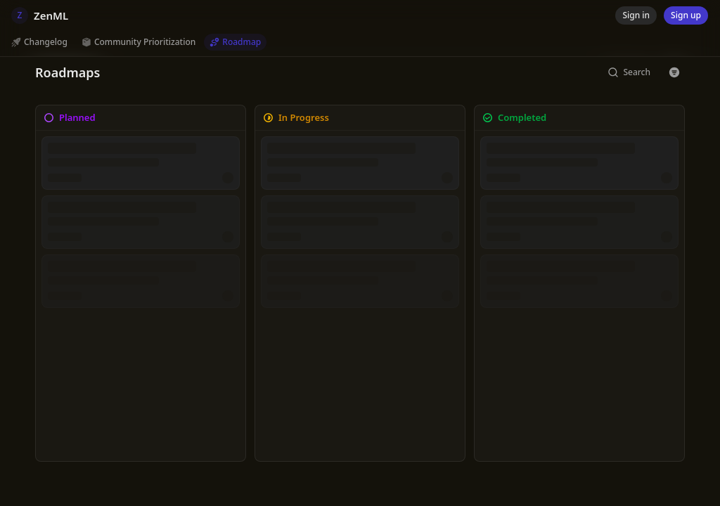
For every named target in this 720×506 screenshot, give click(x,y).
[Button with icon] (674, 72)
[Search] (629, 72)
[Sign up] (686, 15)
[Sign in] (636, 15)
